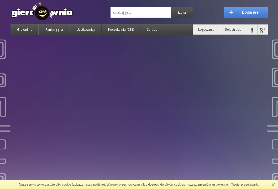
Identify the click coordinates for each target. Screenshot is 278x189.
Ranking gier (54, 29)
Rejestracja (233, 29)
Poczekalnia (121, 29)
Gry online (24, 29)
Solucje (152, 29)
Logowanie (206, 29)
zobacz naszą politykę (88, 184)
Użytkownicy (86, 29)
